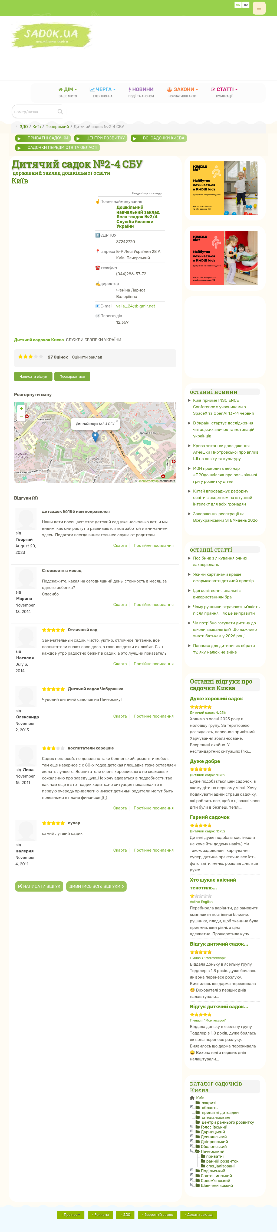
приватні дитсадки (220, 1112)
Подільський (213, 1171)
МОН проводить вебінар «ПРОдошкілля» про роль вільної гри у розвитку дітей (225, 475)
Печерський (212, 1151)
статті (224, 93)
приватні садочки (48, 138)
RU (246, 4)
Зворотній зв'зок (158, 1215)
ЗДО (126, 1215)
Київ (199, 1098)
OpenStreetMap (148, 481)
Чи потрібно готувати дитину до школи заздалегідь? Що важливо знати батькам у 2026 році (225, 629)
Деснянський (214, 1136)
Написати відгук (33, 376)
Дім (68, 93)
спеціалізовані (215, 1117)
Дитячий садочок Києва (39, 339)
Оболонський (214, 1146)
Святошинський (216, 1175)
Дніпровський (214, 1141)
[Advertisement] (109, 61)
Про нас (72, 1215)
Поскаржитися (72, 376)
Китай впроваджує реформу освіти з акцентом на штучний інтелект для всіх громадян (222, 498)
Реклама (101, 1215)
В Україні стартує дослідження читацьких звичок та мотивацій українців (224, 429)
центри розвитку (106, 138)
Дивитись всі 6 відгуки (96, 886)
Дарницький (213, 1132)
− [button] (21, 417)
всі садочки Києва (163, 138)
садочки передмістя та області (62, 147)
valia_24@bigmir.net (135, 306)
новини (141, 93)
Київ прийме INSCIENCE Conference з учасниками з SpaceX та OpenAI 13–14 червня (223, 407)
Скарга (120, 545)
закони (182, 93)
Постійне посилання (154, 545)
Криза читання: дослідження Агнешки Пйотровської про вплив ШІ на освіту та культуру (226, 452)
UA (238, 4)
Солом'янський (215, 1180)
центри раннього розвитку (227, 1122)
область (209, 1107)
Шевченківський (217, 1185)
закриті (208, 1102)
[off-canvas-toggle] (259, 8)
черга (103, 93)
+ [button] (21, 409)
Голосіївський (214, 1127)
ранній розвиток (222, 1161)
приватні (214, 1156)
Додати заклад (199, 1215)
